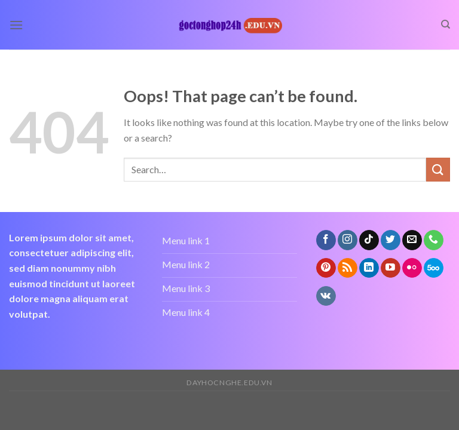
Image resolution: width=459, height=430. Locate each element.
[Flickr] (412, 268)
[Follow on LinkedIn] (369, 268)
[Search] (445, 24)
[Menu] (16, 24)
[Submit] (438, 169)
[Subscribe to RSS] (347, 268)
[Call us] (433, 240)
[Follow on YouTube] (390, 268)
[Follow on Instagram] (347, 240)
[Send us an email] (412, 240)
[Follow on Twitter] (390, 240)
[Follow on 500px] (433, 268)
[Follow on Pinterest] (326, 268)
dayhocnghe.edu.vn (229, 382)
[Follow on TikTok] (369, 240)
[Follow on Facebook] (326, 240)
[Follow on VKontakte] (326, 296)
